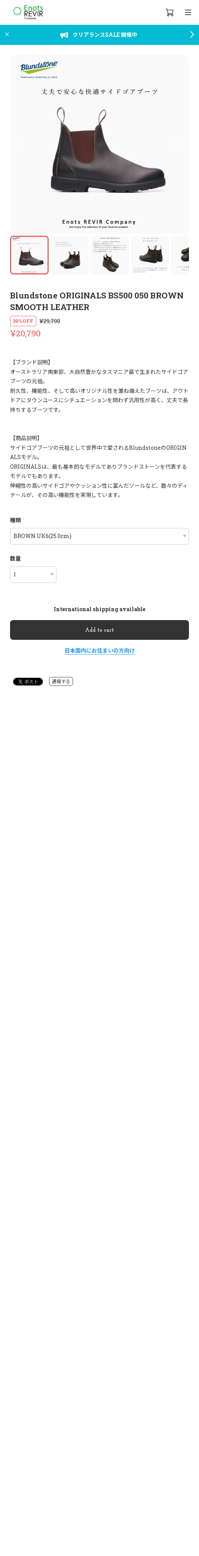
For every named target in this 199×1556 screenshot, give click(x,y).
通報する (61, 681)
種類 (15, 520)
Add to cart (99, 630)
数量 (15, 558)
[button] (179, 145)
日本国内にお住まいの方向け (100, 650)
